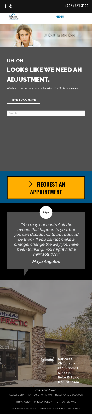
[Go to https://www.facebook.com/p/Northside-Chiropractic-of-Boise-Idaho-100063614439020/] (5, 6)
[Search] (46, 113)
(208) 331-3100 (77, 5)
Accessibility (17, 394)
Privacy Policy (43, 402)
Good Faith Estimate (24, 408)
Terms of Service (65, 402)
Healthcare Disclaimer (69, 394)
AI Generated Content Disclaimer (60, 408)
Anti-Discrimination (40, 394)
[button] (23, 100)
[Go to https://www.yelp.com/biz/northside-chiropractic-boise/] (11, 6)
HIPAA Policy (23, 402)
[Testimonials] (46, 237)
